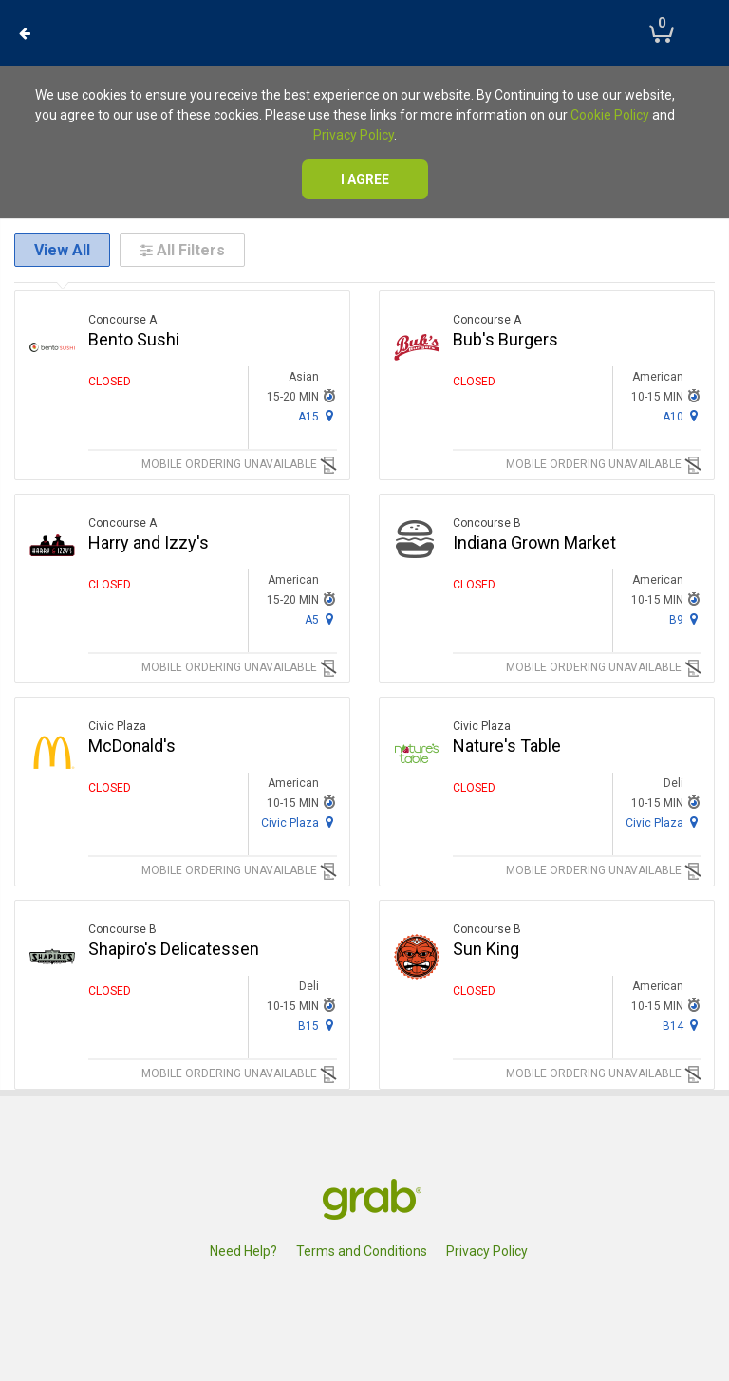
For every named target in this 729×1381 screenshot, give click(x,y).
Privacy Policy (353, 134)
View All (62, 250)
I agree (365, 179)
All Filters (182, 250)
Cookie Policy (609, 114)
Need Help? (243, 1251)
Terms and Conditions (361, 1251)
